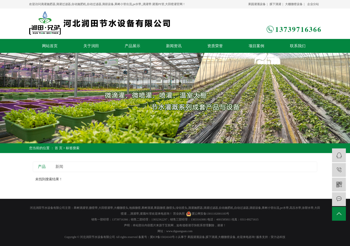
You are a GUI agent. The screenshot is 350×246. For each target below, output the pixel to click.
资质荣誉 (215, 46)
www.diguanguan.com (179, 231)
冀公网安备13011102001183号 (210, 213)
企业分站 (313, 4)
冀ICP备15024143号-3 (163, 237)
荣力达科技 (278, 237)
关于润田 (91, 46)
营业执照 (179, 213)
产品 (42, 166)
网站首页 (50, 46)
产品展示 (132, 46)
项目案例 (256, 46)
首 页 (58, 148)
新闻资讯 (174, 46)
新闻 (59, 166)
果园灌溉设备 (257, 4)
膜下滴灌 (275, 4)
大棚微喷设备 (294, 4)
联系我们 (298, 46)
